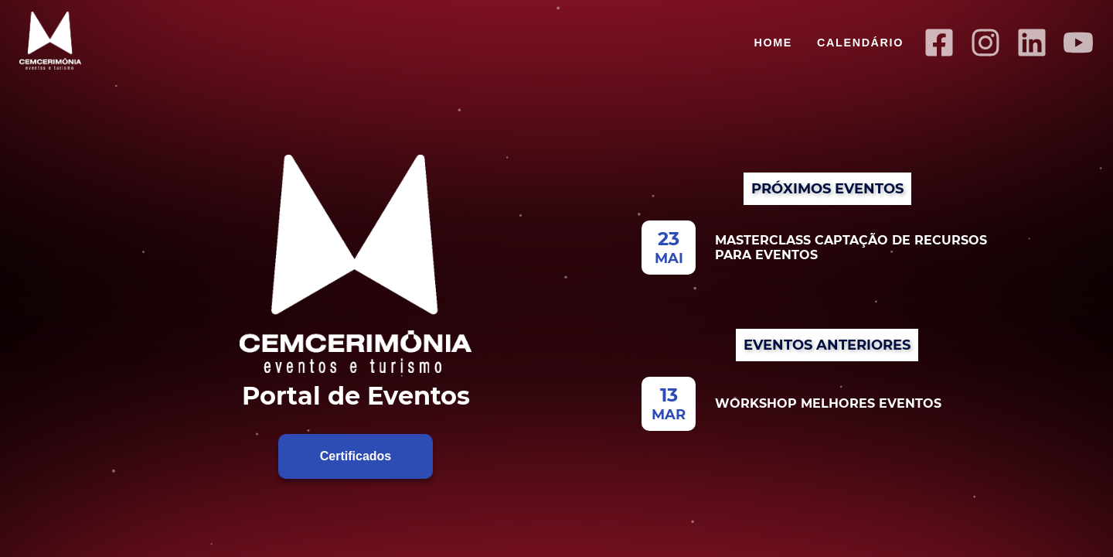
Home (773, 42)
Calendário (860, 42)
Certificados (355, 456)
